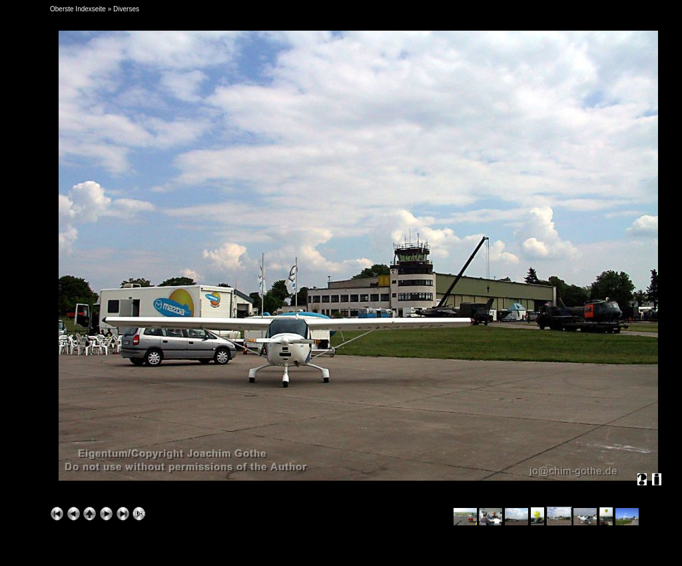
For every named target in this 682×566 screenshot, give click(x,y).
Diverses (126, 9)
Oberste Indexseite (78, 9)
